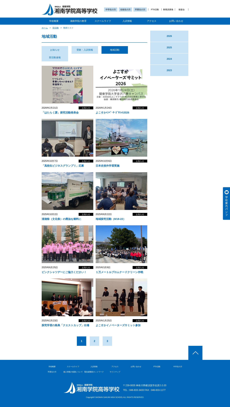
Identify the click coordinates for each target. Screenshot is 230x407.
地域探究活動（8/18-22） (111, 219)
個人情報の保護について (73, 372)
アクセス (151, 21)
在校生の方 (125, 9)
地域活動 (114, 50)
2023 (169, 70)
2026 (169, 36)
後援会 (182, 9)
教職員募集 (168, 9)
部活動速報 (55, 57)
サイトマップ (115, 372)
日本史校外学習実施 (107, 165)
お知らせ (55, 50)
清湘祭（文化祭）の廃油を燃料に (61, 219)
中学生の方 (111, 9)
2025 (169, 47)
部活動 (56, 28)
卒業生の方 (140, 9)
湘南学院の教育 (78, 21)
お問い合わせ (176, 21)
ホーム (45, 28)
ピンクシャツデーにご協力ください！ (64, 272)
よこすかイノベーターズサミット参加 (118, 325)
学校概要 (54, 21)
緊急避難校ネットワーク (94, 372)
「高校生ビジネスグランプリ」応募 (63, 165)
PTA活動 (155, 9)
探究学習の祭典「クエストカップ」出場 (65, 325)
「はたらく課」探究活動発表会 (60, 112)
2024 (169, 59)
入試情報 (127, 21)
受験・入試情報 (85, 50)
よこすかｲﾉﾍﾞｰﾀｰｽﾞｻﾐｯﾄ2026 (112, 112)
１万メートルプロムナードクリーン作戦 (119, 272)
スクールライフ (103, 21)
